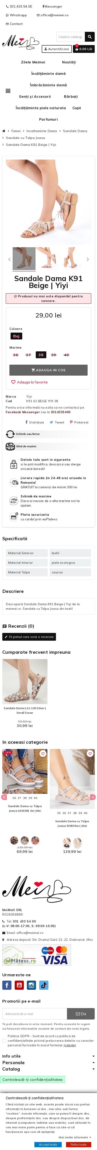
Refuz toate (79, 1144)
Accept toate (48, 1144)
